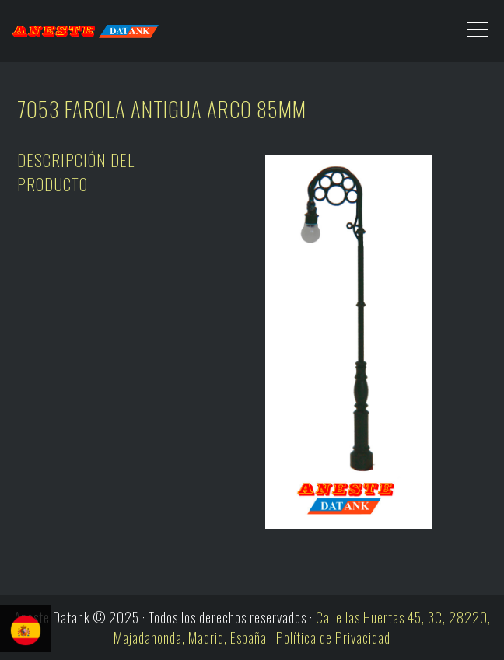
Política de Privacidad (333, 637)
